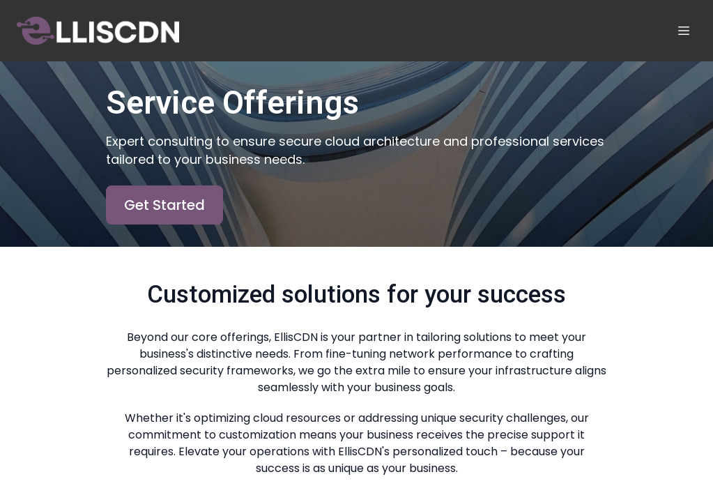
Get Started (164, 205)
